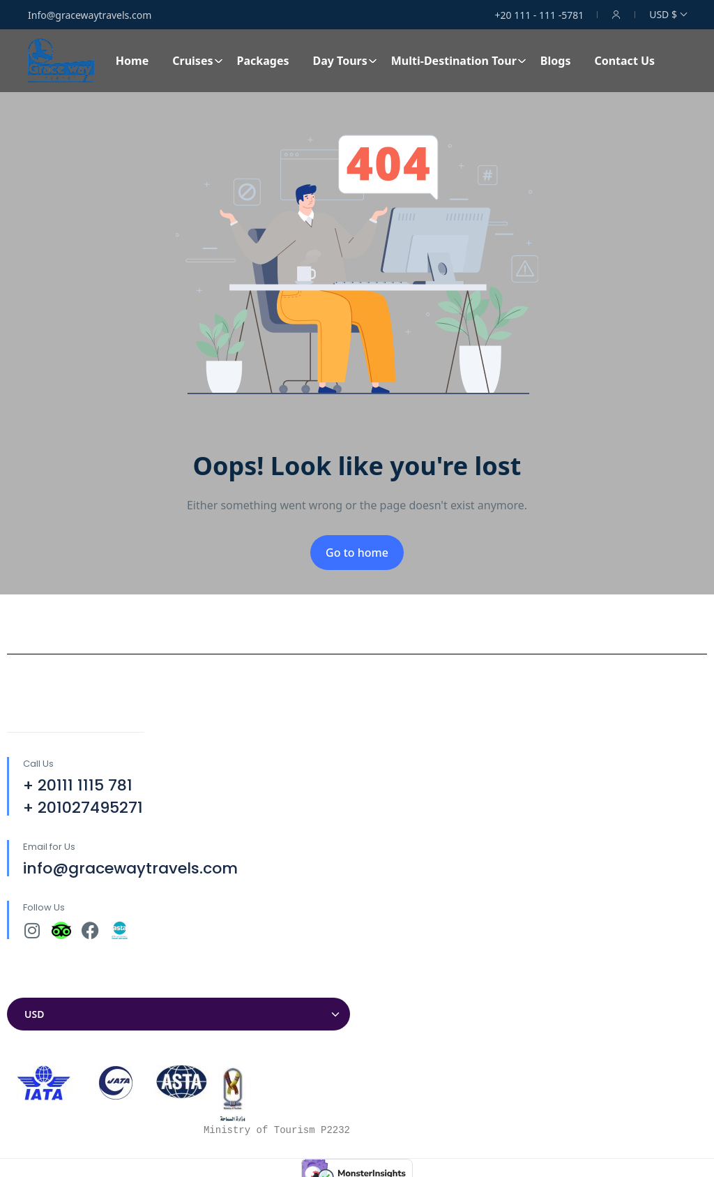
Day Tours (344, 60)
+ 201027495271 (83, 807)
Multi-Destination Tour (458, 60)
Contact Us (624, 60)
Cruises (197, 60)
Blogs (555, 60)
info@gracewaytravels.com (130, 868)
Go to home (357, 552)
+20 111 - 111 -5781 (539, 15)
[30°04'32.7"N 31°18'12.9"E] (535, 818)
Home (132, 60)
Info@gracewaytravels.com (89, 15)
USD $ (667, 14)
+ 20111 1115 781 (77, 785)
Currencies (35, 984)
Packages (263, 60)
